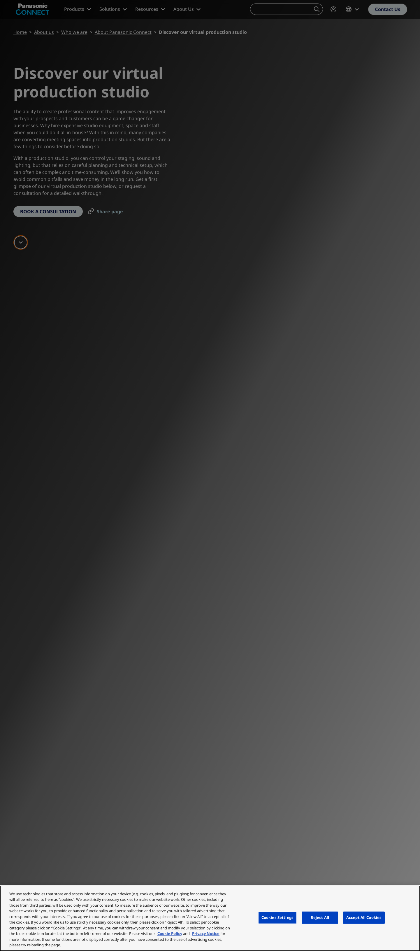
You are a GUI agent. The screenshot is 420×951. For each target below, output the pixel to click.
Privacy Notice (205, 933)
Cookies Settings (277, 917)
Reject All (320, 917)
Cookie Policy (169, 933)
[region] (210, 918)
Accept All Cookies (364, 917)
